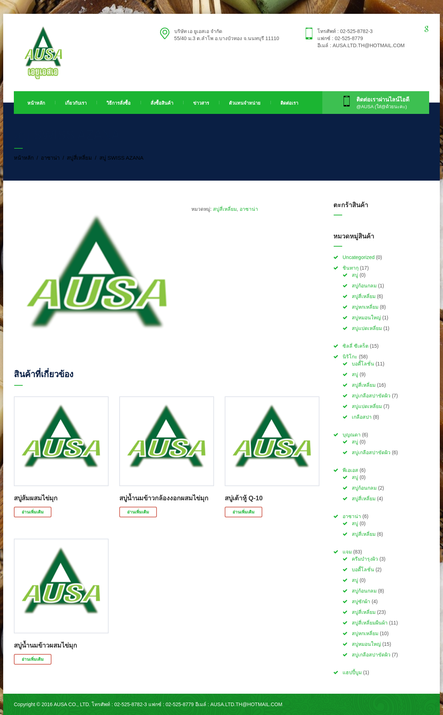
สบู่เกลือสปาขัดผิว (371, 395)
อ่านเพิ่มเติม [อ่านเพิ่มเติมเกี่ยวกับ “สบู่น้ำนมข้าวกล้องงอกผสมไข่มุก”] (138, 512)
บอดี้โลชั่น (363, 364)
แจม (347, 552)
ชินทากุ (351, 268)
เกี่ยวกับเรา (76, 103)
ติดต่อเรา (289, 103)
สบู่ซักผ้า (361, 601)
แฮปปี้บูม (352, 672)
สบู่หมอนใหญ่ (366, 317)
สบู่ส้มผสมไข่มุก (36, 498)
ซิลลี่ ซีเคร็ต (355, 346)
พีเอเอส (350, 470)
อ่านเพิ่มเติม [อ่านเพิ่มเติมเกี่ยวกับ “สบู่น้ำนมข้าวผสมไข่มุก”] (33, 659)
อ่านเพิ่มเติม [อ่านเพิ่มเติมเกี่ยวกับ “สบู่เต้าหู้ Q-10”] (244, 512)
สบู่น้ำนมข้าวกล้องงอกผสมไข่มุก (163, 498)
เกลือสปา (362, 417)
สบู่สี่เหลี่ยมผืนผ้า (370, 623)
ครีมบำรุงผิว (365, 559)
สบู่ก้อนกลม (364, 285)
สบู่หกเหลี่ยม (365, 307)
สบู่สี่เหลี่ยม (79, 158)
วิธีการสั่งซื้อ (118, 103)
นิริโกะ (350, 356)
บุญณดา (352, 435)
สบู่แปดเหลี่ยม (367, 328)
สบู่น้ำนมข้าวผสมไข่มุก (45, 645)
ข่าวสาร (201, 103)
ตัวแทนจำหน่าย (245, 103)
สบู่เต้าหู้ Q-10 (244, 498)
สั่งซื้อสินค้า (162, 103)
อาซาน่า (50, 158)
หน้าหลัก (36, 103)
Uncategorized (358, 257)
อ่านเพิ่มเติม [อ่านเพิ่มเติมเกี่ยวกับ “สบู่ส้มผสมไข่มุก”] (33, 512)
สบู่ (355, 275)
